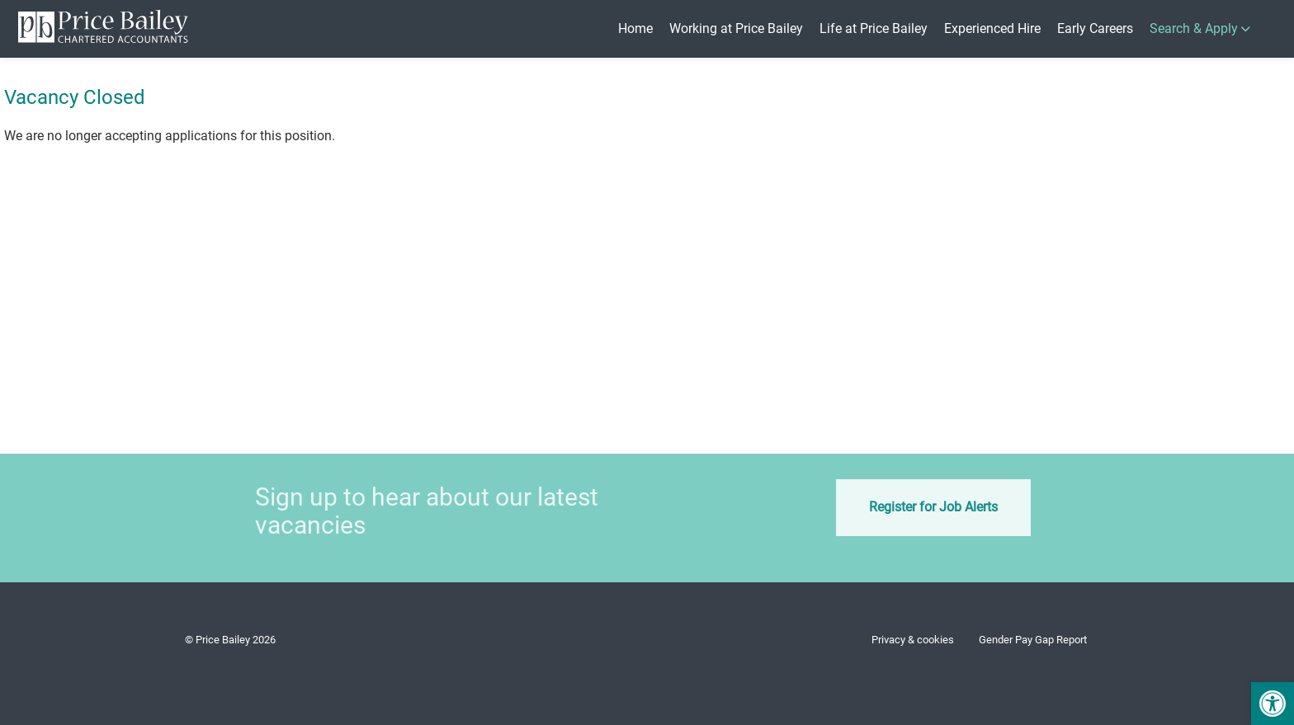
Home (635, 28)
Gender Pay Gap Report (1033, 639)
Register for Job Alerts (910, 507)
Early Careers (1095, 28)
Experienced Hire (992, 28)
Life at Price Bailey (873, 28)
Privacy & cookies (912, 639)
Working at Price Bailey (736, 28)
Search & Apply (1194, 28)
